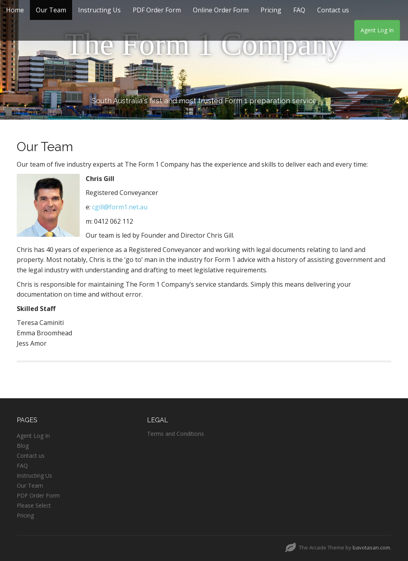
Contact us (333, 10)
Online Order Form (221, 10)
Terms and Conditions (175, 433)
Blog (23, 445)
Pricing (271, 10)
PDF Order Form (157, 10)
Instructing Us (99, 10)
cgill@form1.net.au (119, 207)
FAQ (299, 10)
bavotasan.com (371, 547)
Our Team (51, 10)
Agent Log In (377, 30)
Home (15, 10)
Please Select (34, 505)
